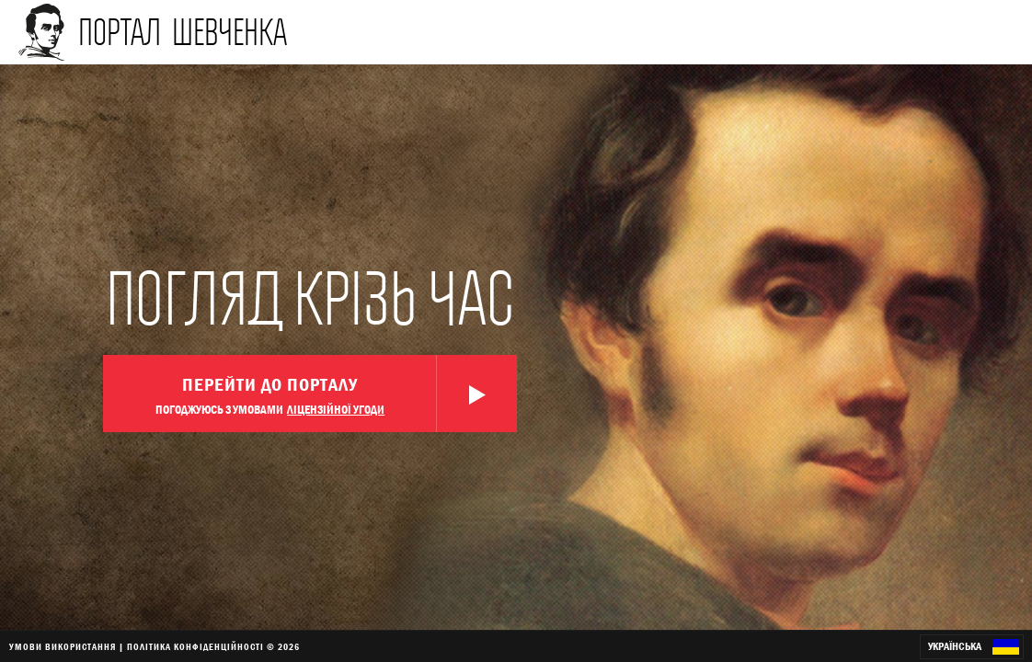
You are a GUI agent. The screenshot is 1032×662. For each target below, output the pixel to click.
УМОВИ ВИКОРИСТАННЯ (62, 646)
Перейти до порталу (336, 393)
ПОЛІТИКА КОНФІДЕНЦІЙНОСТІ (195, 646)
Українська (973, 647)
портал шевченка (182, 31)
